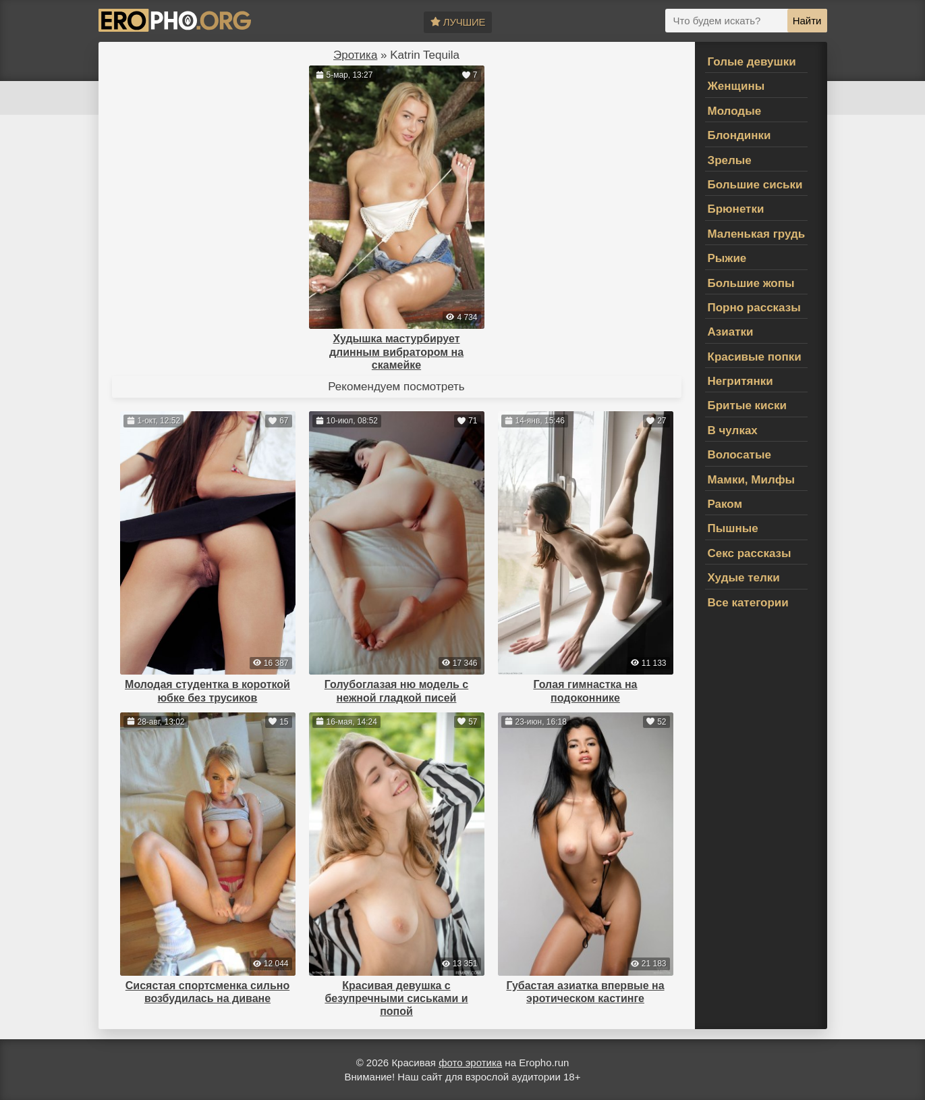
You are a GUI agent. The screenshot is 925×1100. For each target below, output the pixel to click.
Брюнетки (736, 209)
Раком (725, 504)
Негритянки (740, 381)
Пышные (733, 528)
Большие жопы (751, 283)
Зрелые (730, 160)
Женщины (736, 86)
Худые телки (744, 577)
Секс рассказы (749, 553)
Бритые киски (747, 405)
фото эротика (470, 1062)
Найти (807, 20)
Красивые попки (755, 356)
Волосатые (739, 454)
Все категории (748, 602)
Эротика (355, 55)
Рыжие (727, 258)
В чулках (733, 430)
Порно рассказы (754, 307)
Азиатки (731, 331)
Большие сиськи (755, 184)
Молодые (735, 111)
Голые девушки (752, 61)
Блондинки (739, 135)
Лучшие (457, 22)
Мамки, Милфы (751, 479)
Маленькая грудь (757, 234)
